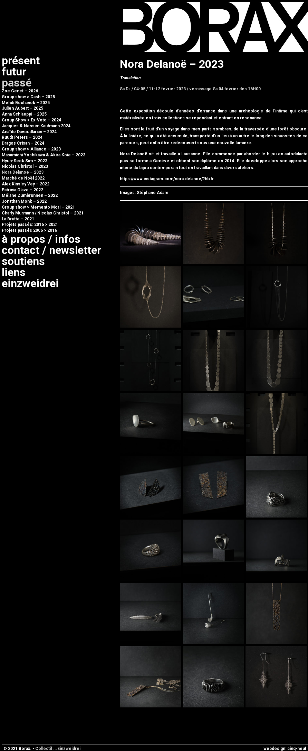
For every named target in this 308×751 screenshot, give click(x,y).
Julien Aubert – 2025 (22, 108)
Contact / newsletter (51, 250)
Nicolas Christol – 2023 (25, 166)
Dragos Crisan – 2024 (23, 143)
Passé (16, 82)
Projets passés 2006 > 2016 (29, 230)
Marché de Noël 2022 (23, 178)
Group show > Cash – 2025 (28, 96)
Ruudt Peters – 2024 (22, 137)
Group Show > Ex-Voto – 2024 (31, 120)
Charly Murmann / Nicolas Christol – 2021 (43, 213)
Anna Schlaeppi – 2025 (24, 114)
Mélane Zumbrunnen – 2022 (30, 195)
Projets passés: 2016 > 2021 (30, 224)
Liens (14, 272)
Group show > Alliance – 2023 (31, 149)
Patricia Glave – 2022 (22, 189)
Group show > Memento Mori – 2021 (38, 207)
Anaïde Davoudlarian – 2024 (29, 131)
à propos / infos (41, 239)
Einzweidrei (30, 283)
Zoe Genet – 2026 (20, 91)
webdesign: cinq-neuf (284, 748)
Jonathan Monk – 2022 (24, 201)
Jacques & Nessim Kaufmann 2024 (36, 125)
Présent (21, 60)
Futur (14, 71)
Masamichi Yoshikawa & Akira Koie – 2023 (43, 155)
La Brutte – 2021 (18, 219)
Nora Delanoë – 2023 (23, 172)
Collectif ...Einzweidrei (57, 748)
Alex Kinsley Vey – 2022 (25, 184)
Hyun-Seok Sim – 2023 (24, 160)
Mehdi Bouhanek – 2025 (26, 102)
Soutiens (23, 261)
